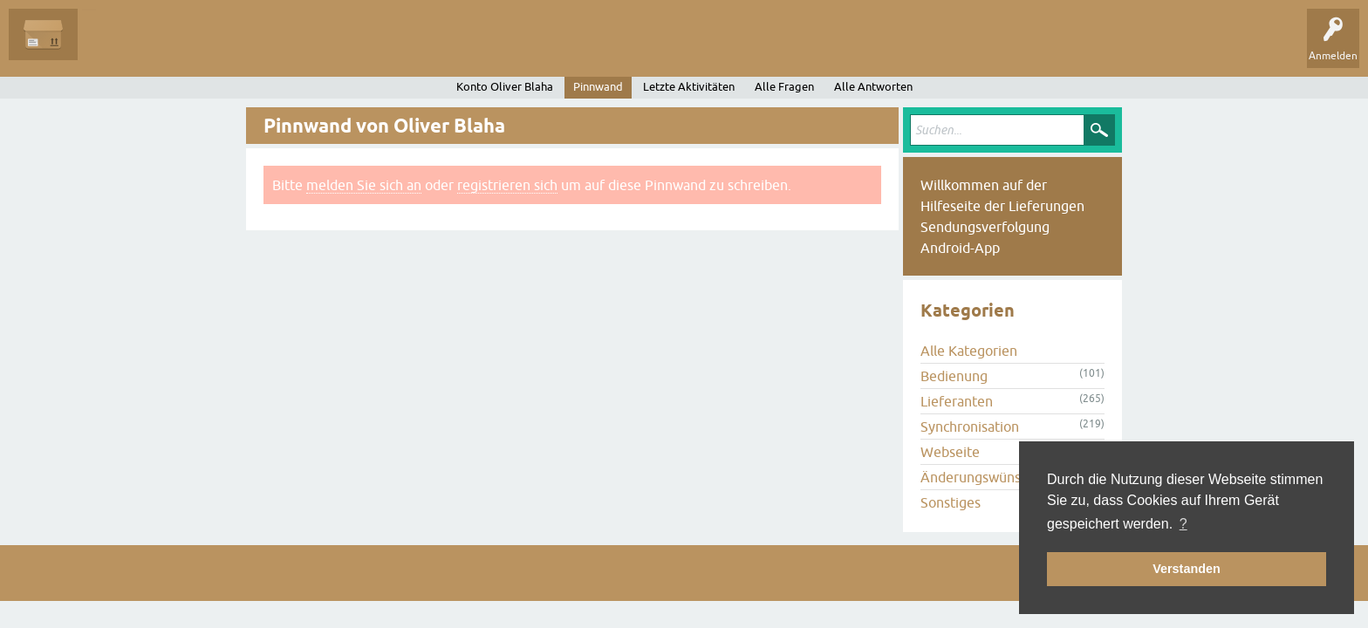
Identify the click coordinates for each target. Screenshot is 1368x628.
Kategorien (342, 47)
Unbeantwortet (203, 47)
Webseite (950, 452)
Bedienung (954, 376)
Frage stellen (419, 47)
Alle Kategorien (968, 350)
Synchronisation (969, 426)
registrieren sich (507, 185)
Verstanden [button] (1187, 569)
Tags (278, 47)
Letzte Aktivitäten (689, 86)
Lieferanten (956, 401)
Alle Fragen (117, 47)
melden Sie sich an (363, 185)
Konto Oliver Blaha (504, 86)
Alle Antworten (873, 86)
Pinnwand (598, 86)
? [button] (1183, 523)
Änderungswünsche (981, 477)
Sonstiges (950, 502)
